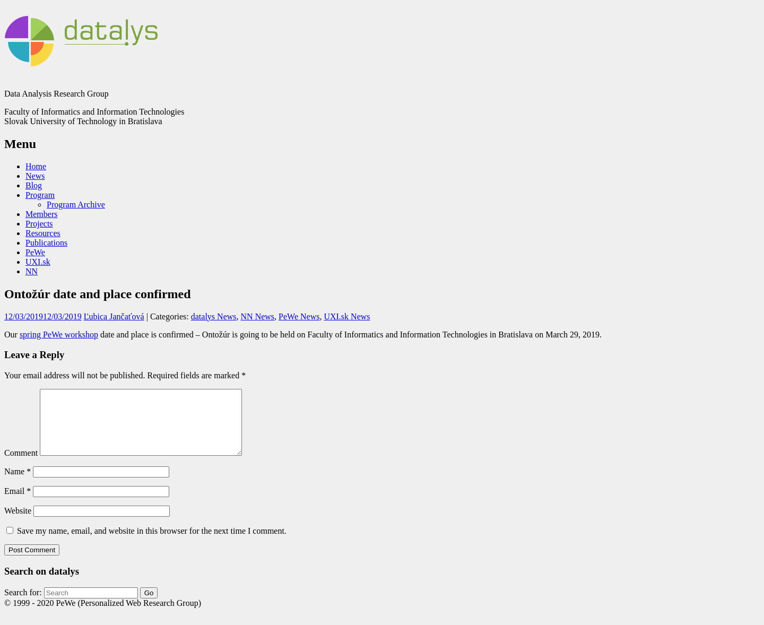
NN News (258, 316)
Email (17, 503)
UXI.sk (37, 261)
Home (35, 166)
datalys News (214, 316)
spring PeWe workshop (59, 334)
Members (41, 214)
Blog (33, 185)
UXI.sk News (347, 316)
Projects (39, 223)
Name (17, 484)
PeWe (35, 252)
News (35, 175)
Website (17, 523)
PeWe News (299, 316)
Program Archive (76, 204)
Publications (46, 242)
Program (40, 194)
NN (31, 271)
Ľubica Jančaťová (114, 316)
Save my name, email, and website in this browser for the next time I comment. (151, 543)
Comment (21, 465)
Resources (42, 233)
